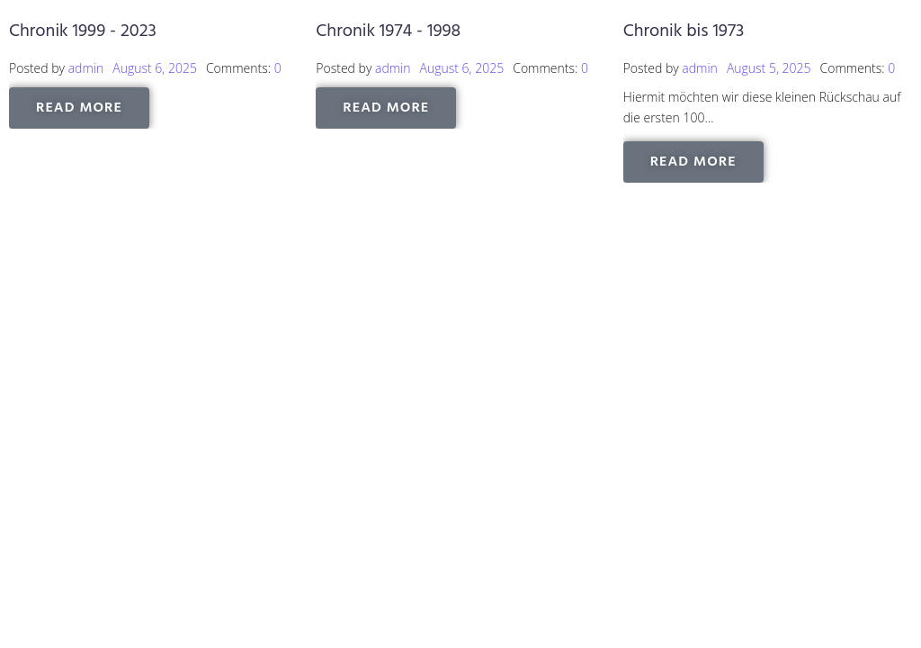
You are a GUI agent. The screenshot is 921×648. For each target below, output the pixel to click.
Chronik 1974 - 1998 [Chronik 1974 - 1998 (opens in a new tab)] (388, 31)
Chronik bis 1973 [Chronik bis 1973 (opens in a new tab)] (684, 31)
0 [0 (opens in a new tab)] (278, 67)
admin (86, 67)
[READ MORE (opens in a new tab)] (79, 108)
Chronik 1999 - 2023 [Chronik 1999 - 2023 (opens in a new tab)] (82, 31)
